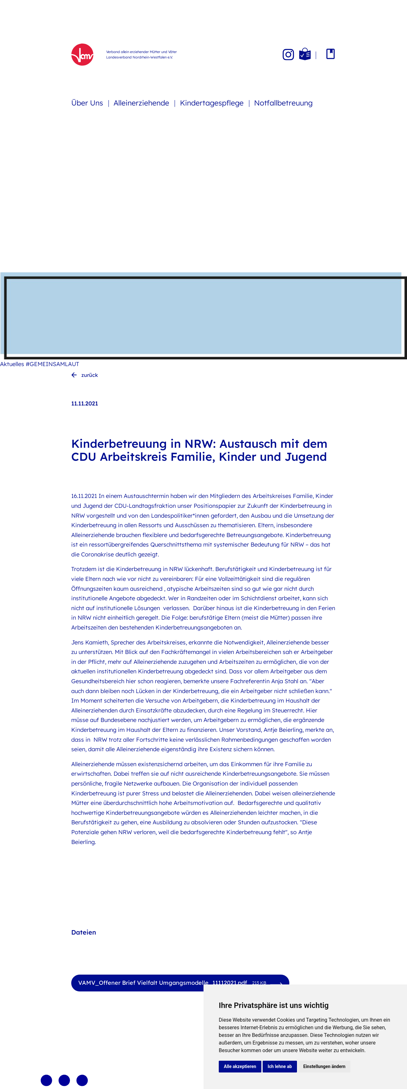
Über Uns (88, 102)
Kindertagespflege (212, 102)
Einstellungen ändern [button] (324, 1066)
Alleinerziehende (142, 102)
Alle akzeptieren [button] (240, 1066)
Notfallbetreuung (283, 102)
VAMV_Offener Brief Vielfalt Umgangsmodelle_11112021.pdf (172, 983)
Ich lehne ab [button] (280, 1066)
